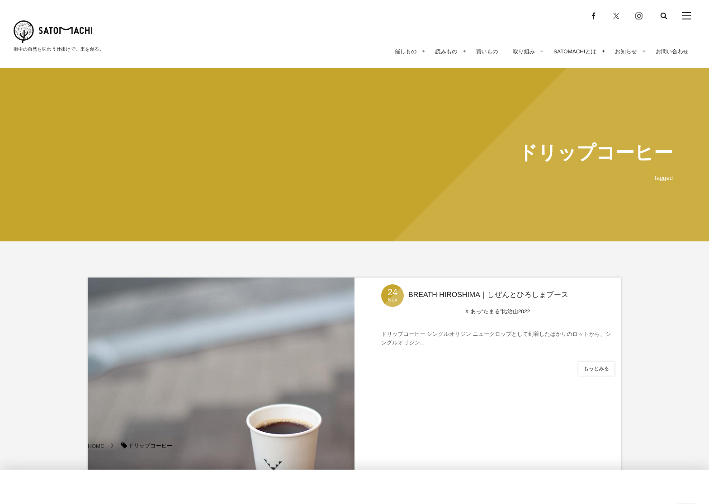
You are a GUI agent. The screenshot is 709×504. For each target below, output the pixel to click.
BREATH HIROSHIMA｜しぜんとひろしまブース (488, 295)
